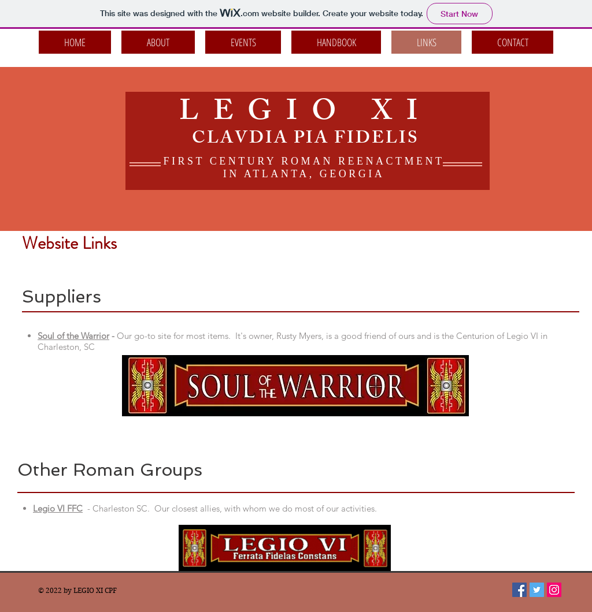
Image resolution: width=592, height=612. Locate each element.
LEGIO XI (305, 114)
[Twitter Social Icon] (537, 590)
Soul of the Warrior (73, 335)
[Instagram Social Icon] (554, 590)
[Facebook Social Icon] (519, 590)
